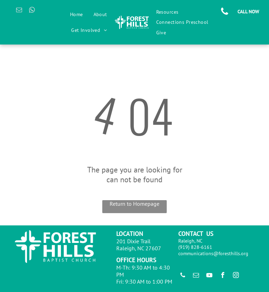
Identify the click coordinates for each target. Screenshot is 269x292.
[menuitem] (76, 14)
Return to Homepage (134, 203)
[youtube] (209, 276)
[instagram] (236, 276)
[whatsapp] (32, 11)
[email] (19, 11)
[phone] (182, 276)
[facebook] (222, 276)
